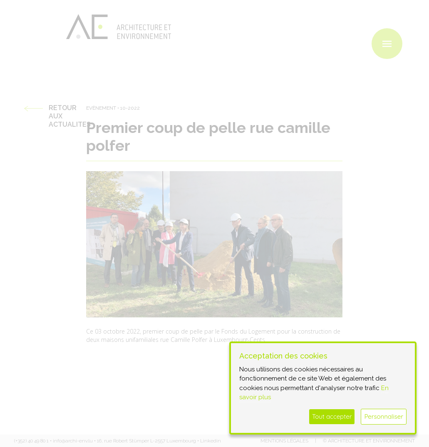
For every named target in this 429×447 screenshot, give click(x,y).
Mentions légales (284, 441)
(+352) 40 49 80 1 (31, 441)
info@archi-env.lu (73, 441)
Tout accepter (332, 416)
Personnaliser (383, 416)
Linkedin (210, 441)
